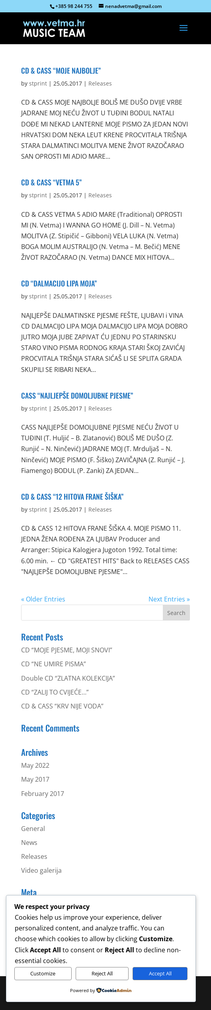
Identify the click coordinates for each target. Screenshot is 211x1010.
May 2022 (35, 765)
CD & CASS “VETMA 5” (51, 182)
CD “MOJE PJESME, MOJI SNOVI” (66, 650)
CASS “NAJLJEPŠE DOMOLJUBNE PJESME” (77, 395)
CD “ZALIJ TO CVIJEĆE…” (55, 692)
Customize (42, 973)
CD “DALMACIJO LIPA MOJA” (59, 283)
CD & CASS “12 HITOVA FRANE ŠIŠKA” (72, 496)
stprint (38, 83)
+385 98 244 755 (73, 6)
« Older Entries (43, 599)
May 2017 (35, 779)
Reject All (102, 973)
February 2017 (42, 793)
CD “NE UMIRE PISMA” (53, 664)
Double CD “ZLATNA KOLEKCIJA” (68, 678)
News (29, 842)
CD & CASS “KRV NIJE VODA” (62, 706)
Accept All (160, 973)
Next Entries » (169, 599)
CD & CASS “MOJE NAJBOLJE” (61, 70)
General (33, 828)
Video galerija (41, 870)
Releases (100, 83)
